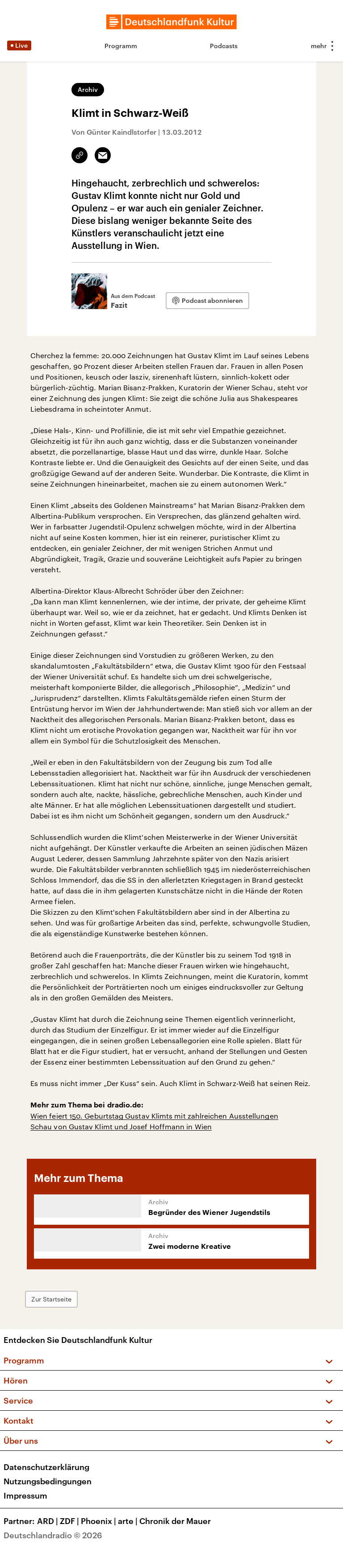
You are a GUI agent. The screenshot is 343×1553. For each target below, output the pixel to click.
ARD (48, 1521)
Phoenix (99, 1521)
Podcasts (224, 46)
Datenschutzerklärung (46, 1467)
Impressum (25, 1495)
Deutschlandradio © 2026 (53, 1535)
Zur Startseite (51, 1299)
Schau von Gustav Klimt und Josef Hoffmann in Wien (121, 1126)
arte (128, 1521)
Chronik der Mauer (175, 1521)
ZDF (70, 1521)
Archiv (88, 89)
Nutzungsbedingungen (48, 1481)
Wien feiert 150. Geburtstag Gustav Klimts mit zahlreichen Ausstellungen (154, 1115)
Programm (121, 46)
